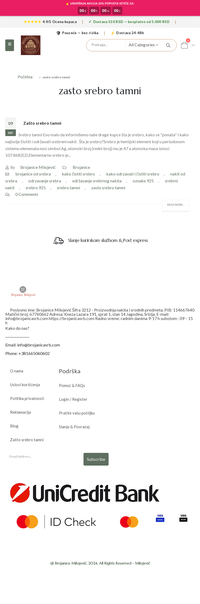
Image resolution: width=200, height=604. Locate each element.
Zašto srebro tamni (42, 122)
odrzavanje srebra (44, 180)
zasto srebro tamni (108, 187)
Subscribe (96, 459)
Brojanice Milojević (37, 167)
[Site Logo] (30, 45)
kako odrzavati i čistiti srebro (132, 173)
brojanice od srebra (33, 173)
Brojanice (81, 167)
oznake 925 (143, 180)
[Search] (168, 45)
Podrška (69, 371)
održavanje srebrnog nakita (97, 180)
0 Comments (26, 194)
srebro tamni (68, 187)
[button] (9, 45)
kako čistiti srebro (78, 173)
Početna (25, 76)
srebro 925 (36, 187)
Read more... (175, 204)
